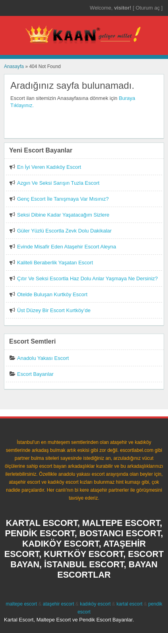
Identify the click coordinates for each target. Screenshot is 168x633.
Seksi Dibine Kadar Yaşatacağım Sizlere (63, 215)
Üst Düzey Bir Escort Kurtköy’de (54, 310)
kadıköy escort (95, 604)
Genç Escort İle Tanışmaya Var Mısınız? (63, 199)
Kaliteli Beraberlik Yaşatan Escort (55, 263)
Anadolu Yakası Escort (43, 358)
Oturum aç (148, 8)
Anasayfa (14, 66)
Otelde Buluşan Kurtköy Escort (52, 294)
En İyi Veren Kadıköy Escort (49, 167)
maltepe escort (21, 604)
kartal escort (129, 604)
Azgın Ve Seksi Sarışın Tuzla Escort (58, 183)
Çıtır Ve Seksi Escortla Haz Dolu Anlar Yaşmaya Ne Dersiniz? (87, 278)
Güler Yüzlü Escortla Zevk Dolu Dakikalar (64, 231)
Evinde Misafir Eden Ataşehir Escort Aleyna (66, 247)
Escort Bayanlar (35, 374)
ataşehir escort (58, 604)
